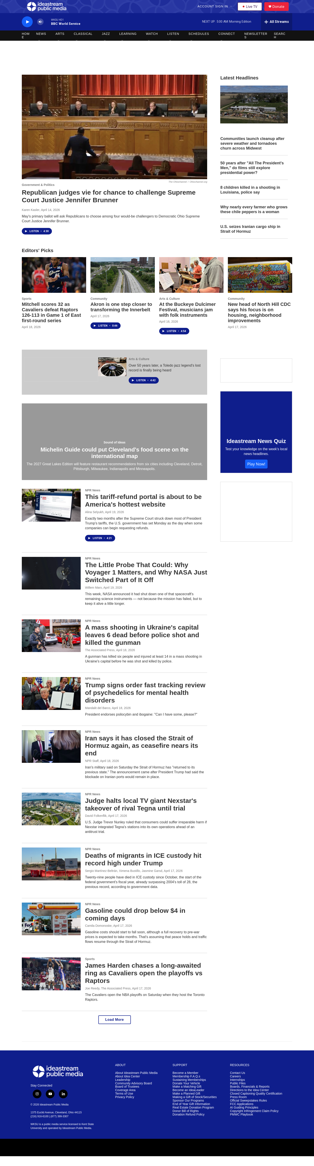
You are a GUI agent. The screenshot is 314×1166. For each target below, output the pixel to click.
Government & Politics (38, 194)
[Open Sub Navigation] (232, 11)
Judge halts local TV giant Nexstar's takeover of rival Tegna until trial (141, 814)
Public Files (238, 1093)
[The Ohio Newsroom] (61, 379)
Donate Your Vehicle (186, 1093)
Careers (235, 1086)
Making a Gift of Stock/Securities (194, 1107)
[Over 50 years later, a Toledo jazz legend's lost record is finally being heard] (112, 376)
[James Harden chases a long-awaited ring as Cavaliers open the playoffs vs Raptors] (51, 983)
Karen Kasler (30, 219)
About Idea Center (127, 1086)
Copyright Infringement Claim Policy (254, 1120)
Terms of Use (124, 1103)
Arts (60, 43)
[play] (27, 31)
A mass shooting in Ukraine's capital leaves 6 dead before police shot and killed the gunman (142, 645)
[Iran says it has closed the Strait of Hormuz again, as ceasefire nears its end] (51, 756)
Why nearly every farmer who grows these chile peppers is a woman (253, 219)
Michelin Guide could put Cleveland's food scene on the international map (115, 462)
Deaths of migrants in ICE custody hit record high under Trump (143, 869)
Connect (226, 43)
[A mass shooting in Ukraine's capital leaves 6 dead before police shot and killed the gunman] (51, 645)
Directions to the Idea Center (249, 1100)
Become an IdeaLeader (188, 1100)
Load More (114, 1029)
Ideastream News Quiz (256, 451)
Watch (152, 43)
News (41, 43)
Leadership (122, 1089)
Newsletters (255, 45)
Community (98, 308)
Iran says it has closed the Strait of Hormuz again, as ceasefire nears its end (141, 755)
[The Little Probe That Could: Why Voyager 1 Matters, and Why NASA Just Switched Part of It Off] (51, 583)
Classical (83, 43)
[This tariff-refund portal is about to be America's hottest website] (51, 515)
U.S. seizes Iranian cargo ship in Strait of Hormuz (250, 238)
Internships (237, 1089)
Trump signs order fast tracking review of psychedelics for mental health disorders (145, 702)
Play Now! (256, 473)
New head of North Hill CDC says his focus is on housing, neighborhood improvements (259, 322)
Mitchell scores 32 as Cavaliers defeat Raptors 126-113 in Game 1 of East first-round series (51, 322)
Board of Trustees (127, 1096)
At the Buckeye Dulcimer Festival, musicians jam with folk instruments (187, 319)
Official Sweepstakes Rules (248, 1110)
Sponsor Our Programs (188, 1110)
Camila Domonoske (98, 935)
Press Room (238, 1107)
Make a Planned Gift (186, 1103)
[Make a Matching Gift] (256, 521)
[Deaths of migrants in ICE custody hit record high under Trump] (51, 873)
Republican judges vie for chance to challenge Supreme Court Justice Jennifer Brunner (109, 206)
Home (26, 45)
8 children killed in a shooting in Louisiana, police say (250, 199)
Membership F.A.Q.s (186, 1086)
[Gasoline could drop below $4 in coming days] (51, 928)
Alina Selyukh (94, 522)
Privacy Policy (124, 1107)
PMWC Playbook (241, 1124)
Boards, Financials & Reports (250, 1096)
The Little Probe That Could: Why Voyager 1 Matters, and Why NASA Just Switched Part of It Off (146, 582)
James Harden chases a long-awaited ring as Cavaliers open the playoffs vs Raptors (144, 983)
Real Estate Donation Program (193, 1117)
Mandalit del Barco (97, 717)
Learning (128, 43)
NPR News (92, 500)
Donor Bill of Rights (185, 1120)
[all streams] (276, 31)
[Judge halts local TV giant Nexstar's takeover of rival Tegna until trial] (51, 818)
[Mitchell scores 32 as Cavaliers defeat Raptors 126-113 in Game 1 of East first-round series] (54, 285)
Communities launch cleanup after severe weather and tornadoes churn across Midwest (252, 153)
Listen (173, 43)
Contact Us (237, 1082)
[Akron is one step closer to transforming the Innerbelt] (122, 285)
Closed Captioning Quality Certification (256, 1103)
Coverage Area (125, 1100)
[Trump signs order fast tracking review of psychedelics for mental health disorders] (51, 703)
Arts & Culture (169, 308)
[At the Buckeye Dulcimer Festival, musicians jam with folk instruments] (191, 285)
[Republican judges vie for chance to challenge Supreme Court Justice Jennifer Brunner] (114, 136)
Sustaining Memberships (189, 1089)
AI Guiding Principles (244, 1117)
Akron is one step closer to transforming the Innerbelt (121, 316)
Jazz (106, 43)
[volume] (40, 32)
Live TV (251, 11)
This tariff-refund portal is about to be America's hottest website (143, 510)
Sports (26, 308)
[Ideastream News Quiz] (256, 421)
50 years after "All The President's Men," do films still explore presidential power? (252, 178)
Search (279, 45)
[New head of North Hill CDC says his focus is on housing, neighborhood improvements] (260, 285)
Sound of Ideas (114, 452)
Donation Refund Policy (188, 1124)
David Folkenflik (96, 825)
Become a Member (185, 1082)
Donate (281, 11)
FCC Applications (241, 1113)
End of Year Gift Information (191, 1113)
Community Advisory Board (133, 1093)
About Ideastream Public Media (136, 1082)
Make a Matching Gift (186, 1096)
